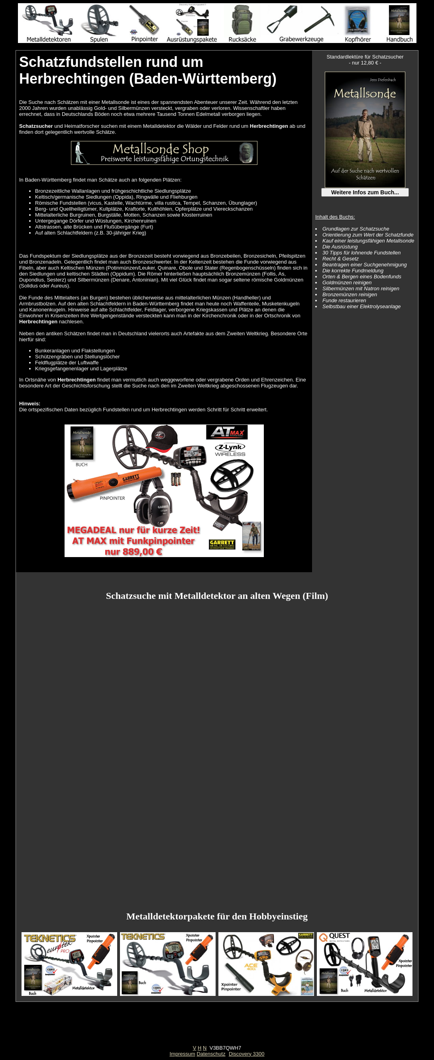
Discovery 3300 (247, 1054)
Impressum (182, 1054)
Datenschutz (210, 1054)
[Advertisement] (217, 1027)
